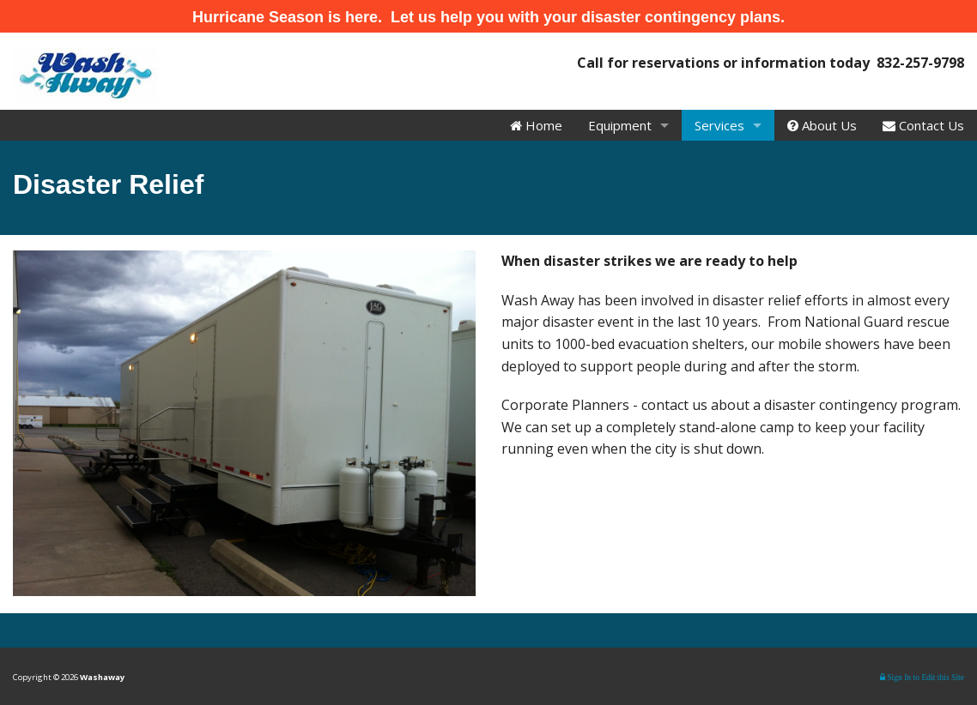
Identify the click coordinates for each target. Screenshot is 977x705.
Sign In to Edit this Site (922, 677)
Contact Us (923, 125)
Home (536, 125)
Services (719, 125)
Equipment (620, 125)
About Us (822, 125)
